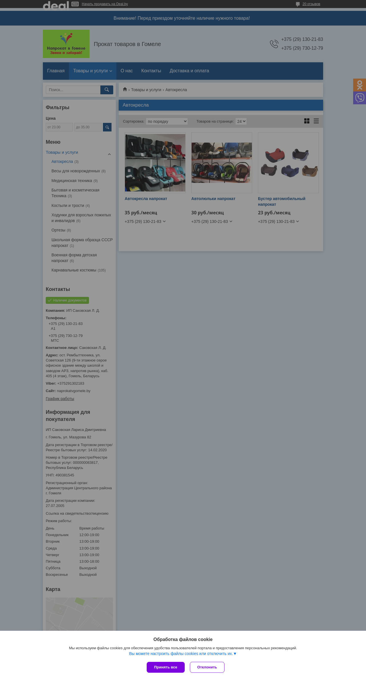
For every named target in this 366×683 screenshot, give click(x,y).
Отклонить (208, 667)
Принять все (165, 667)
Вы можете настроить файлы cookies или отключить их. (181, 654)
